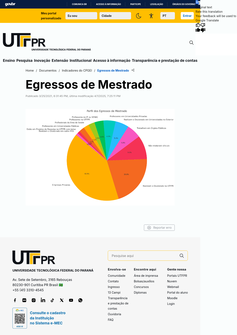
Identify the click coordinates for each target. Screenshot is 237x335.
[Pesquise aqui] (144, 256)
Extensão (60, 60)
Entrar (187, 15)
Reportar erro (159, 228)
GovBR (10, 4)
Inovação (42, 60)
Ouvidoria (114, 314)
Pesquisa (24, 60)
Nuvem (172, 281)
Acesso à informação (108, 4)
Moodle (172, 298)
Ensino (9, 60)
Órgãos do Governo (183, 4)
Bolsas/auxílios (144, 281)
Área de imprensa (146, 275)
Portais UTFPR (177, 275)
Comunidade (116, 275)
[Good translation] (197, 27)
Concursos (141, 287)
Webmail (173, 287)
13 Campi (114, 292)
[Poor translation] (202, 27)
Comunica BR (79, 4)
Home (30, 70)
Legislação (156, 4)
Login (171, 303)
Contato (113, 281)
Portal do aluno (177, 292)
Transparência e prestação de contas (165, 60)
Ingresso (114, 287)
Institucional (81, 60)
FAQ (110, 319)
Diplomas (140, 292)
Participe (135, 4)
